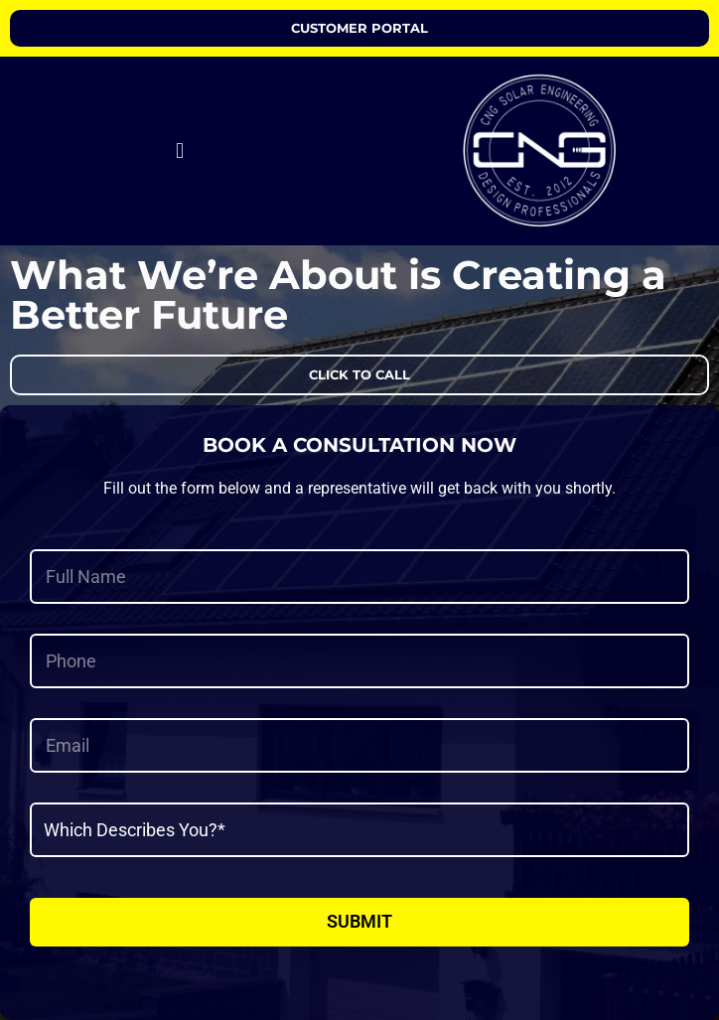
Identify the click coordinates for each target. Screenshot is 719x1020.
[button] (179, 151)
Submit (359, 921)
